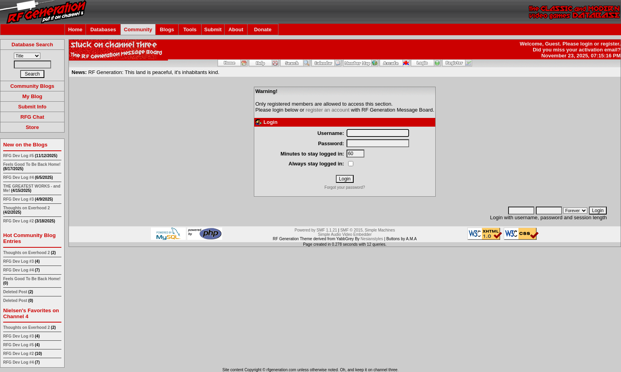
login (586, 44)
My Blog (32, 96)
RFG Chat (32, 117)
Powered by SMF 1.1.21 (316, 230)
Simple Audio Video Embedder (344, 234)
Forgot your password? (344, 187)
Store (32, 127)
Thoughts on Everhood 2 (26, 208)
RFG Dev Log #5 (18, 156)
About (236, 29)
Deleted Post (15, 292)
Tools (190, 29)
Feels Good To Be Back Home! (32, 164)
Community (138, 29)
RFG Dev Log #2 (18, 221)
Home (75, 29)
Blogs (167, 29)
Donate (262, 29)
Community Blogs (32, 86)
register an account (328, 110)
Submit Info (32, 107)
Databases (103, 29)
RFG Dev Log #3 (18, 199)
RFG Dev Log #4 (18, 177)
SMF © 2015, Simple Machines (367, 230)
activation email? (600, 50)
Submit (212, 29)
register (609, 44)
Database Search (32, 44)
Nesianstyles (372, 239)
